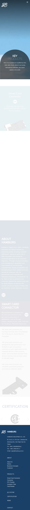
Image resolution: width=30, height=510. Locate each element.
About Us (9, 462)
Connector (10, 480)
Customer (10, 468)
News (9, 500)
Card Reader (11, 486)
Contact (10, 508)
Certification (12, 496)
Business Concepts (12, 466)
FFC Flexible (10, 482)
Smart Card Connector (13, 478)
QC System (10, 492)
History (9, 464)
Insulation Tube (11, 484)
